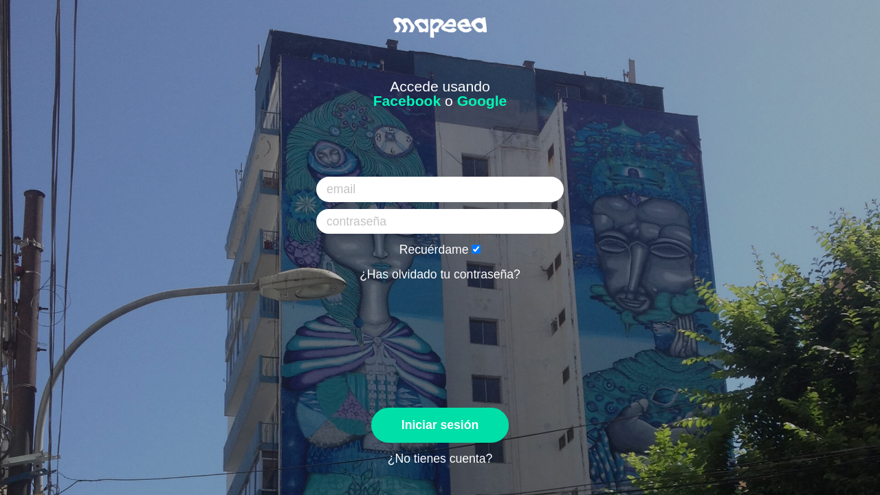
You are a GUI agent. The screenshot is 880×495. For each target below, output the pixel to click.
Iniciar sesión (440, 425)
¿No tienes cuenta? (440, 458)
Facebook (407, 101)
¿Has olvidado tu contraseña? (440, 274)
